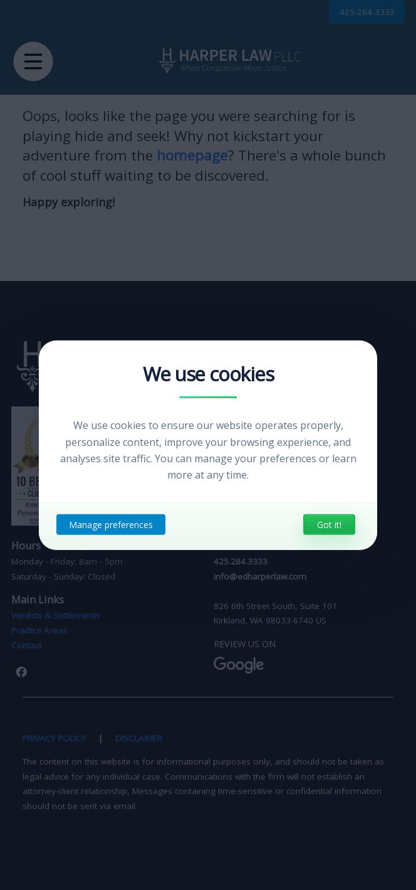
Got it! (329, 525)
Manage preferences (111, 525)
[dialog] (208, 444)
